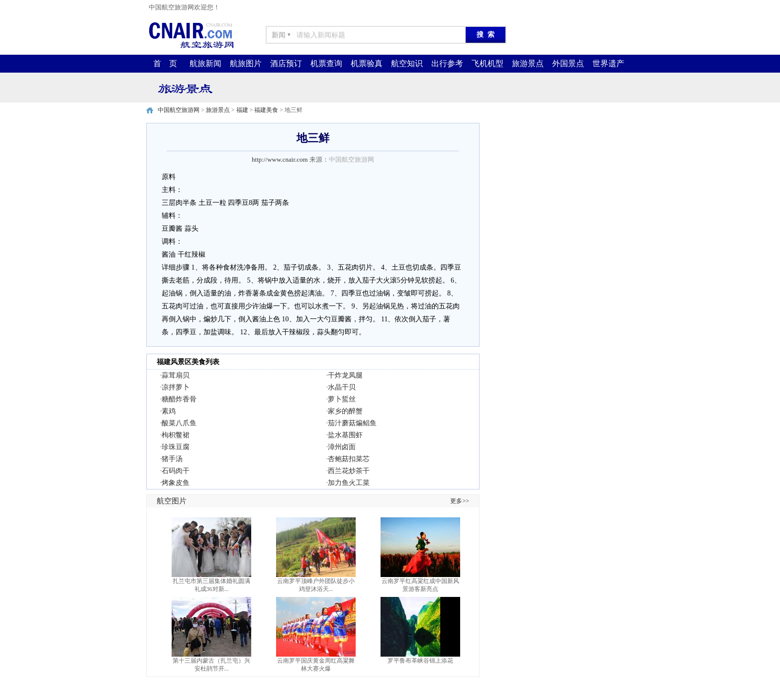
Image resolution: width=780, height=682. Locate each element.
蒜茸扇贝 (176, 375)
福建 (242, 109)
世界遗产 (608, 63)
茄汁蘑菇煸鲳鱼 (352, 423)
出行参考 (447, 63)
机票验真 (367, 63)
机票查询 (326, 63)
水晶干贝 (342, 387)
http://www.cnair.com (280, 159)
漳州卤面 (342, 447)
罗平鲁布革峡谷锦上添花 (420, 660)
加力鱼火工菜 (349, 483)
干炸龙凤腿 (345, 375)
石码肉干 (176, 471)
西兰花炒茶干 (349, 471)
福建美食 (266, 109)
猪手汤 (172, 459)
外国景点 (568, 63)
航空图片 (172, 501)
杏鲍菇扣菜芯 (349, 459)
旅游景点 (528, 63)
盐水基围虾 (345, 435)
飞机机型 (487, 63)
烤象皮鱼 (176, 483)
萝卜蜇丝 (342, 399)
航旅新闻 (205, 63)
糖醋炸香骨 (179, 399)
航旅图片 (246, 63)
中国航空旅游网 (178, 109)
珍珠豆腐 (176, 447)
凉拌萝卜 (176, 387)
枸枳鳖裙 (176, 435)
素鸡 (169, 411)
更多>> (459, 500)
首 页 (165, 63)
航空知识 (407, 63)
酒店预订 (286, 63)
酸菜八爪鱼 (179, 423)
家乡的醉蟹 (345, 411)
